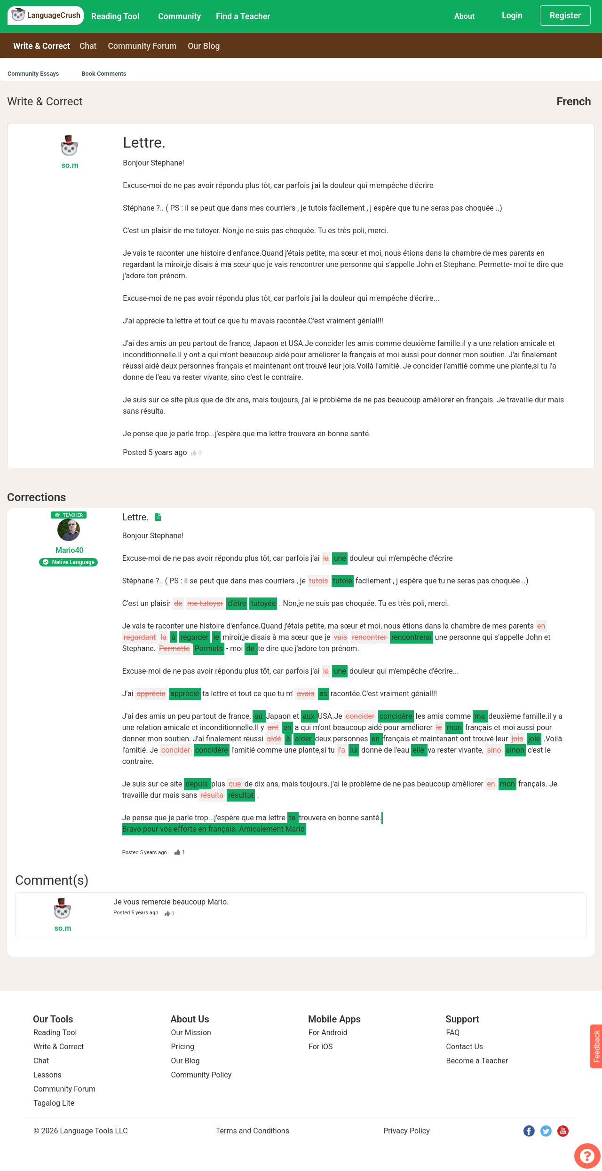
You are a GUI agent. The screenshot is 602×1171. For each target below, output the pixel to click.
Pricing (183, 1046)
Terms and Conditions (252, 1130)
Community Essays (33, 73)
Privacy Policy (406, 1130)
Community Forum (64, 1089)
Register (565, 15)
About (464, 16)
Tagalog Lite (53, 1103)
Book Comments (103, 73)
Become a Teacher (477, 1060)
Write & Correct (41, 46)
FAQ (453, 1032)
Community (179, 16)
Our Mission (191, 1032)
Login (512, 15)
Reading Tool (115, 16)
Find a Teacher (243, 16)
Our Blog (185, 1060)
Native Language (69, 562)
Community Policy (201, 1074)
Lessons (47, 1074)
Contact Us (464, 1046)
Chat (88, 46)
